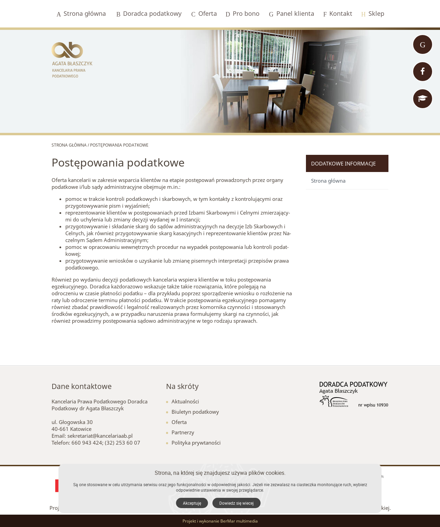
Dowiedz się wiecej (236, 503)
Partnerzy (180, 432)
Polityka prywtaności (193, 442)
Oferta (176, 422)
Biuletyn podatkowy (192, 411)
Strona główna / (71, 145)
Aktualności (182, 401)
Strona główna (328, 180)
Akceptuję (192, 503)
